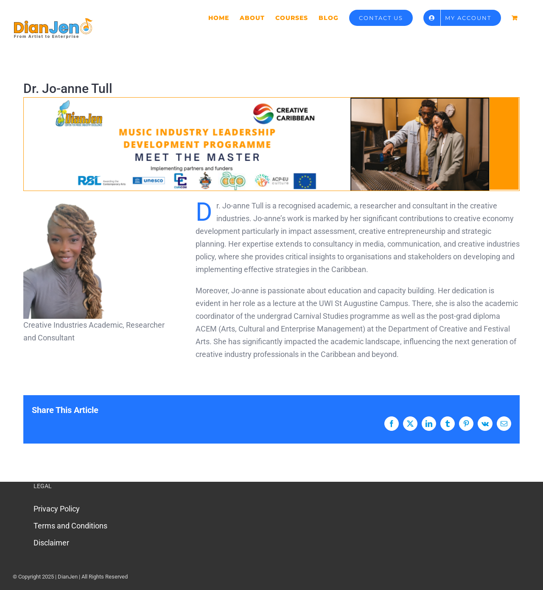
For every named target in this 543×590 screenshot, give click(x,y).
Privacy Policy (57, 508)
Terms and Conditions (70, 525)
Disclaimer (51, 542)
